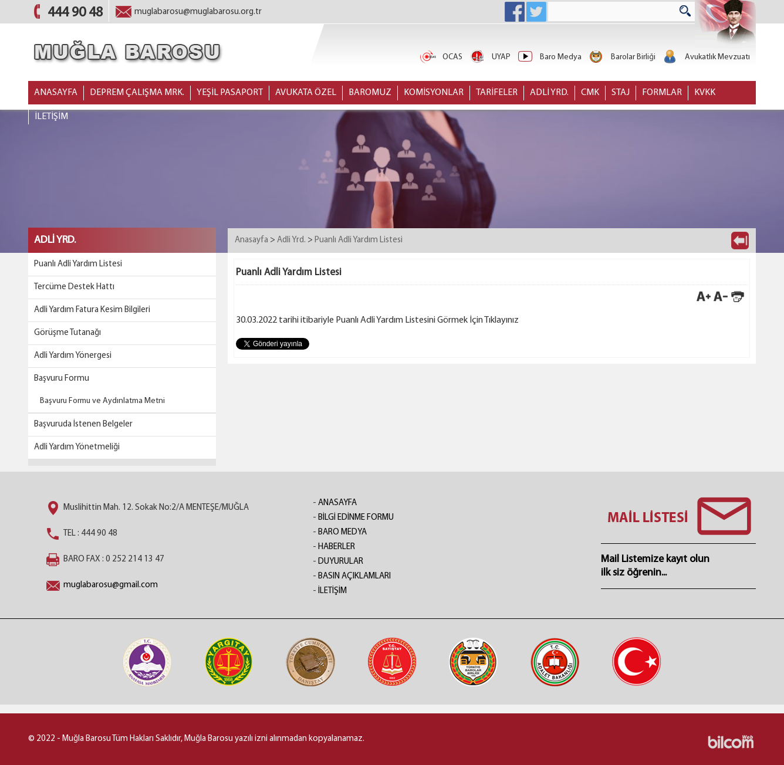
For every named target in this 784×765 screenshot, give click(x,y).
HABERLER (336, 547)
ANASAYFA (55, 92)
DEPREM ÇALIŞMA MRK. (137, 92)
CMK (590, 92)
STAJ (620, 92)
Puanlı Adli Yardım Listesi (78, 264)
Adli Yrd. (291, 240)
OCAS (440, 57)
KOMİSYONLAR (434, 92)
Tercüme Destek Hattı (74, 287)
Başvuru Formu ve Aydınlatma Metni (102, 401)
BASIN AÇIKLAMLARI (354, 576)
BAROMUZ (370, 92)
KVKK (704, 92)
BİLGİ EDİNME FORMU (356, 517)
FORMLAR (662, 92)
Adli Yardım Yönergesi (72, 355)
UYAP (489, 57)
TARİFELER (497, 92)
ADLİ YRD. (549, 92)
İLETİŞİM (51, 116)
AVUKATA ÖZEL (305, 92)
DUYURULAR (340, 561)
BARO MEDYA (342, 532)
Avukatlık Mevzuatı (705, 57)
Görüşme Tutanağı (67, 333)
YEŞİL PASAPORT (230, 92)
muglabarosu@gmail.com (110, 585)
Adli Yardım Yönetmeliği (77, 447)
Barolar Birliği (621, 57)
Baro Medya (549, 57)
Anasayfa (251, 240)
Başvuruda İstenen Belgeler (83, 424)
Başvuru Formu (61, 378)
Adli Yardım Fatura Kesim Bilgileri (92, 310)
